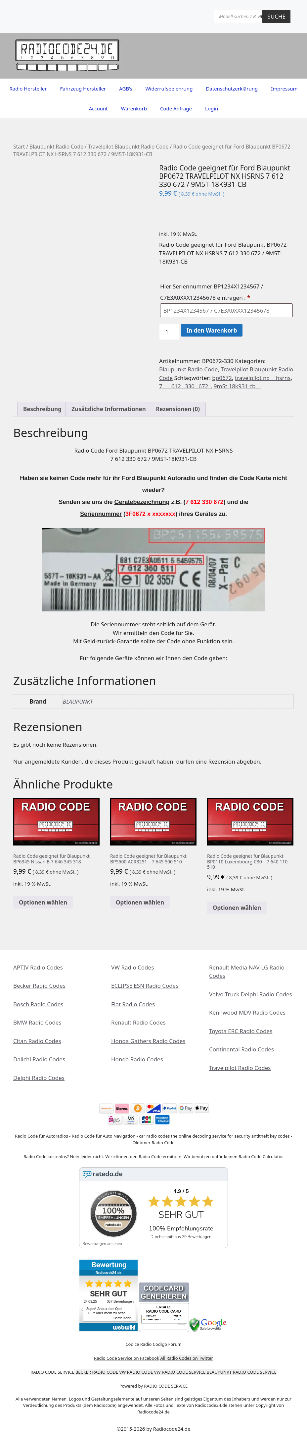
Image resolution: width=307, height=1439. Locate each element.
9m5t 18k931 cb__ (237, 386)
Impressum (284, 88)
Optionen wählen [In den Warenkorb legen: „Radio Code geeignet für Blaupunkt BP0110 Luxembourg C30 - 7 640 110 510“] (237, 907)
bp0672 (222, 378)
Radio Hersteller (28, 88)
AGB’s (125, 88)
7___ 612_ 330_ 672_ (185, 386)
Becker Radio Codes (39, 985)
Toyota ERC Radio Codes (240, 1031)
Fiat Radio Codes (133, 1004)
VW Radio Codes (132, 967)
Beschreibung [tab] (42, 409)
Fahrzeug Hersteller (83, 88)
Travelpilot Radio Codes (240, 1068)
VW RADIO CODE (136, 1372)
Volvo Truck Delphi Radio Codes (250, 994)
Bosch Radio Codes (38, 1004)
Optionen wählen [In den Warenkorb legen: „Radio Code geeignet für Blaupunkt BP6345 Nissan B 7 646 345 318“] (43, 902)
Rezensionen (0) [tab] (178, 409)
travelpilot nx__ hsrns (262, 378)
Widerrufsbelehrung (169, 88)
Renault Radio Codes (138, 1022)
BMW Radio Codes (37, 1022)
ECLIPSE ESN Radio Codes (144, 985)
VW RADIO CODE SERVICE (179, 1372)
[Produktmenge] (169, 332)
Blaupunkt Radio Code (56, 146)
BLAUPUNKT (78, 701)
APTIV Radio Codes (38, 967)
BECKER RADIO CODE (96, 1372)
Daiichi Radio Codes (39, 1059)
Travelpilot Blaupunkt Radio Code (128, 146)
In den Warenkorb (212, 330)
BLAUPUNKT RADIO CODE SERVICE (242, 1372)
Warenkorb (134, 108)
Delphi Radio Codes (39, 1078)
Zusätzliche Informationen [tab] (108, 409)
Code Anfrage (176, 108)
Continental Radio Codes (241, 1049)
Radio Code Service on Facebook (126, 1358)
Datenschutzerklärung (232, 88)
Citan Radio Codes (37, 1041)
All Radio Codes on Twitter (186, 1358)
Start (19, 146)
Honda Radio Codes (137, 1059)
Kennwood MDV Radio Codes (247, 1012)
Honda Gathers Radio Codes (148, 1041)
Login (211, 108)
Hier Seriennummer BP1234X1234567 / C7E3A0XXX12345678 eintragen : (211, 291)
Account (98, 108)
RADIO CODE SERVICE (52, 1372)
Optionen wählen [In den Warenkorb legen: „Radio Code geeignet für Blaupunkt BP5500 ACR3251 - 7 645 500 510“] (140, 902)
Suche (276, 16)
